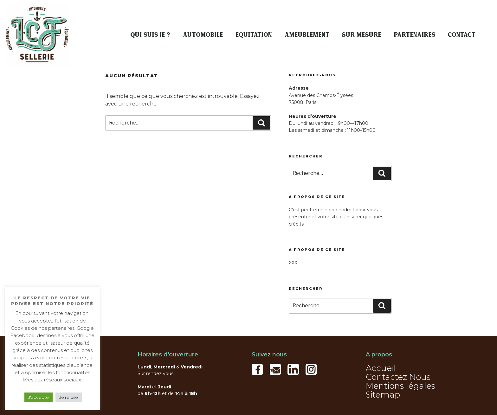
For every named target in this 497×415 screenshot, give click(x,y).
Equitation (254, 34)
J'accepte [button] (38, 397)
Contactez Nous (398, 377)
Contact (462, 34)
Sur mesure (361, 34)
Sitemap (383, 394)
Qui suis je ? (151, 34)
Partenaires (415, 34)
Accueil (381, 368)
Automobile (203, 34)
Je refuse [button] (68, 397)
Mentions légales (400, 385)
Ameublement (307, 34)
